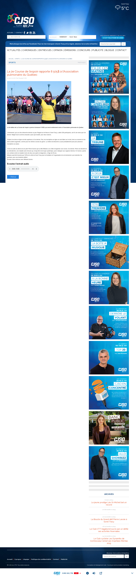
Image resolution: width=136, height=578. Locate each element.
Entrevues (45, 50)
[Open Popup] (100, 573)
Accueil (10, 32)
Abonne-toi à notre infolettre (117, 553)
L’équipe (26, 559)
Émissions (70, 50)
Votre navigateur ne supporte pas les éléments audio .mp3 (23, 169)
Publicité (97, 50)
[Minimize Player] (132, 573)
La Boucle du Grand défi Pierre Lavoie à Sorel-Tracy (109, 520)
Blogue (109, 50)
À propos (18, 559)
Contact (19, 32)
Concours (84, 50)
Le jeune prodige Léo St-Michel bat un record (109, 503)
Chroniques (29, 50)
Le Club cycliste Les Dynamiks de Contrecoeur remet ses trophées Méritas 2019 (109, 540)
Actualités (13, 50)
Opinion (58, 50)
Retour (13, 177)
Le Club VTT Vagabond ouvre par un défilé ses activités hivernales (109, 530)
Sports (17, 59)
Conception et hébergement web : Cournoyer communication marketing (108, 565)
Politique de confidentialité (41, 559)
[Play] (87, 573)
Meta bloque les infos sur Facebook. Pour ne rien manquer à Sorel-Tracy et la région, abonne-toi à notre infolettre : (68, 44)
